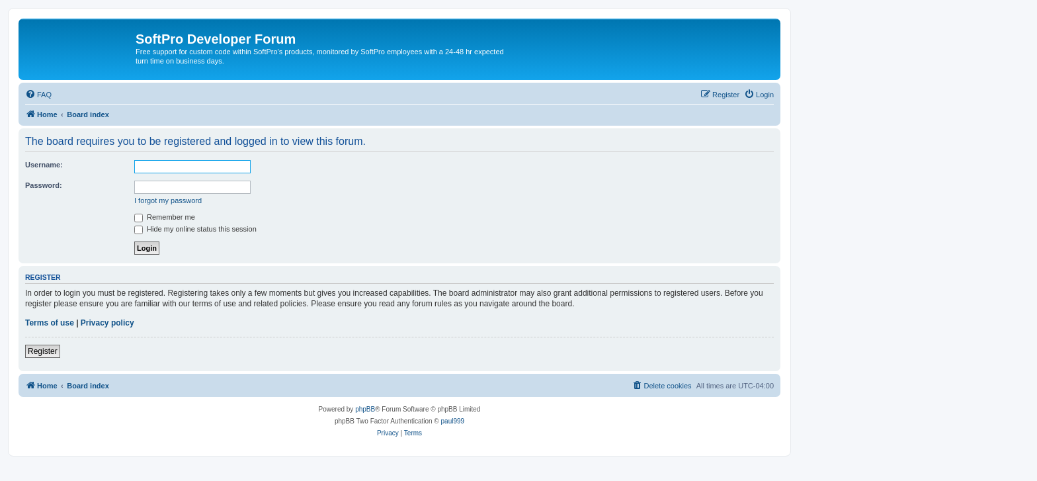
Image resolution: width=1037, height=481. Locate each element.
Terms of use (49, 323)
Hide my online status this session (195, 229)
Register (43, 351)
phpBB (365, 409)
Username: (44, 165)
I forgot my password (168, 200)
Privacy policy (107, 323)
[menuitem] (38, 95)
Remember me (164, 217)
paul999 (453, 421)
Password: (43, 185)
